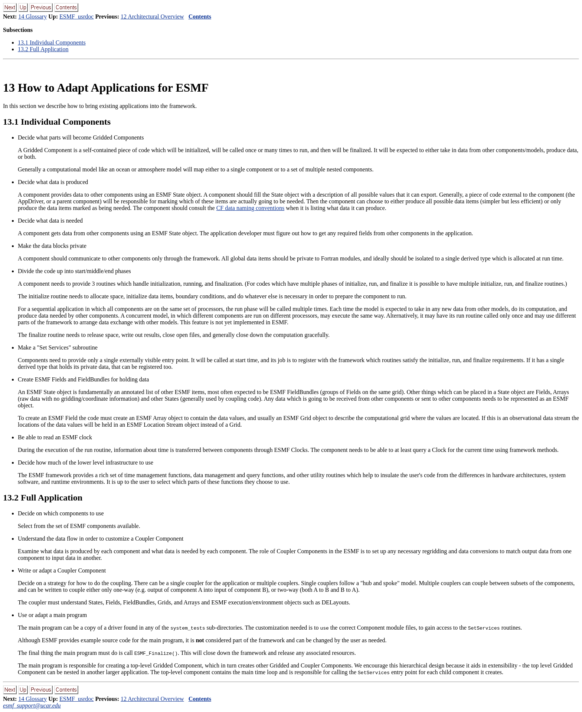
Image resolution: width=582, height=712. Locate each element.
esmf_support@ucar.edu (32, 705)
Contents (200, 16)
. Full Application (43, 49)
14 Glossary (32, 16)
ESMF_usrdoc (76, 16)
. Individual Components (52, 42)
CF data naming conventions (250, 208)
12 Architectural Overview (152, 16)
